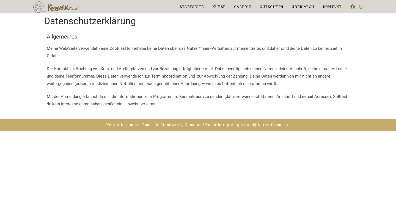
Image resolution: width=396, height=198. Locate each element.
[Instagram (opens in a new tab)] (361, 6)
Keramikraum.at (122, 124)
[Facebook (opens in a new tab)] (352, 6)
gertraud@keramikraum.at (263, 124)
